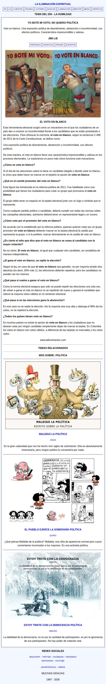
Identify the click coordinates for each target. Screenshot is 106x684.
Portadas (35, 45)
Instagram (47, 661)
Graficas (48, 45)
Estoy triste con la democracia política (53, 625)
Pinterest (71, 657)
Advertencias (48, 667)
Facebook (58, 657)
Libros (61, 667)
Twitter (46, 657)
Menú (87, 9)
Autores (40, 9)
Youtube (59, 661)
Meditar (77, 9)
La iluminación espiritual (53, 4)
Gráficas (97, 9)
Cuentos (18, 9)
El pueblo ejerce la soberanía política (53, 529)
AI (10, 9)
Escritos (71, 45)
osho (53, 440)
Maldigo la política (53, 434)
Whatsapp (34, 657)
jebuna (53, 631)
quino (53, 535)
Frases (29, 9)
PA (5, 9)
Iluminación (64, 9)
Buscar (51, 9)
